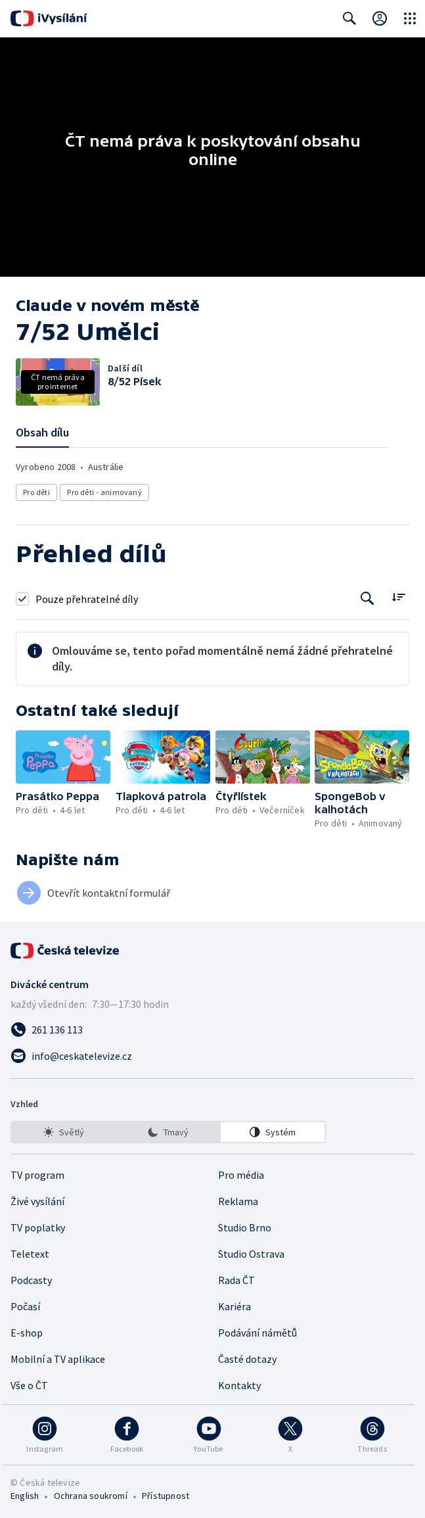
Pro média (241, 1174)
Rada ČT (236, 1280)
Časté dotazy (247, 1358)
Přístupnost (165, 1496)
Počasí (25, 1306)
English (25, 1496)
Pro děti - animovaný (104, 492)
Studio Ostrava (251, 1253)
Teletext (30, 1253)
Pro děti (36, 492)
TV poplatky (38, 1227)
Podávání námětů (257, 1332)
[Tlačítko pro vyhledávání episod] (367, 598)
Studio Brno (244, 1227)
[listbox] (168, 1132)
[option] (64, 1132)
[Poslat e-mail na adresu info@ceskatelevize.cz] (212, 1056)
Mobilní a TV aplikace (58, 1358)
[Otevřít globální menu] (410, 18)
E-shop (27, 1332)
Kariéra (234, 1306)
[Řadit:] (398, 597)
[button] (63, 757)
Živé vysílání (37, 1201)
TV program (37, 1174)
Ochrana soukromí (90, 1496)
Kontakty (239, 1385)
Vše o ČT (29, 1385)
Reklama (238, 1201)
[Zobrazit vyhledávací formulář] (349, 18)
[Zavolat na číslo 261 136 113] (212, 1029)
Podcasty (31, 1280)
